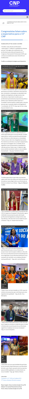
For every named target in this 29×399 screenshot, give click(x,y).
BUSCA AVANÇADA (21, 13)
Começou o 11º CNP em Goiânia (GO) (11, 378)
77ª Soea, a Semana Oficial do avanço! (11, 380)
